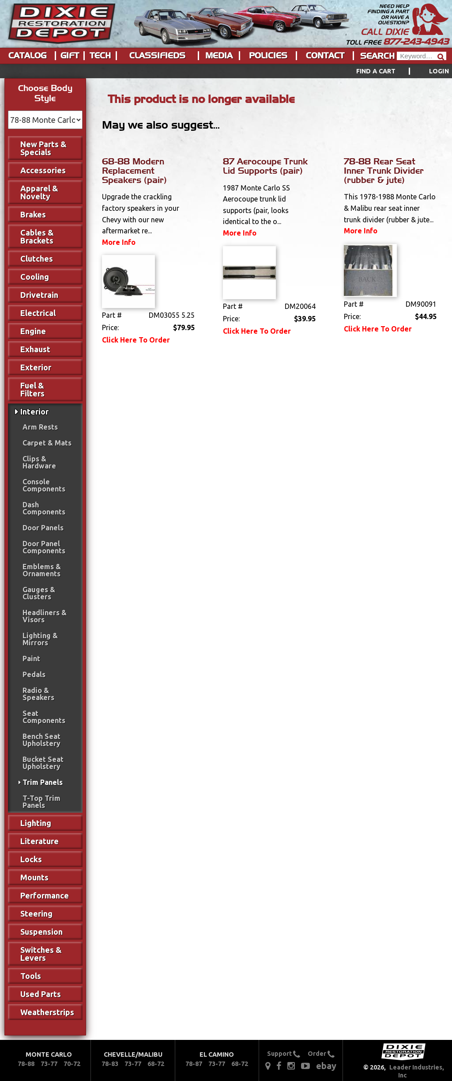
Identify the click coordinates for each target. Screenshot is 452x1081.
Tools (30, 975)
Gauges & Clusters (39, 593)
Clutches (36, 258)
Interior (34, 411)
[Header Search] (421, 56)
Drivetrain (39, 294)
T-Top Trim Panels (41, 801)
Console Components (44, 485)
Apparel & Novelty (39, 192)
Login (439, 71)
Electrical (38, 312)
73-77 (49, 1063)
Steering (36, 913)
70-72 (72, 1063)
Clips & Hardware (39, 462)
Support (283, 1053)
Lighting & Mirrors (40, 639)
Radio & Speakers (38, 693)
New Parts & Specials (43, 148)
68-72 (155, 1063)
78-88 (26, 1063)
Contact (325, 55)
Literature (39, 841)
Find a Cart (376, 71)
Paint (31, 658)
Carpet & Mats (47, 443)
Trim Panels (43, 782)
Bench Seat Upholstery (41, 739)
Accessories (43, 170)
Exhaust (35, 349)
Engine (33, 331)
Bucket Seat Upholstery (43, 762)
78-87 (193, 1063)
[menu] (226, 71)
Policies (268, 55)
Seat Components (44, 716)
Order (321, 1053)
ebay (326, 1066)
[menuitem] (392, 71)
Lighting (35, 822)
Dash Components (44, 508)
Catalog (27, 55)
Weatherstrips (47, 1012)
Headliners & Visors (45, 616)
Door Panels (43, 528)
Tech (100, 55)
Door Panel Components (44, 547)
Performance (44, 895)
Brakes (33, 214)
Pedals (34, 674)
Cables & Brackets (37, 236)
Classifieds (157, 55)
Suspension (41, 931)
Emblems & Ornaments (42, 570)
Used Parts (40, 994)
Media (219, 55)
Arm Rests (40, 427)
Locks (31, 859)
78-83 (110, 1063)
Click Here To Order (136, 340)
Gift (69, 55)
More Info (119, 242)
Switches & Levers (41, 953)
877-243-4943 (415, 41)
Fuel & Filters (32, 389)
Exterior (35, 367)
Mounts (34, 877)
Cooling (34, 276)
